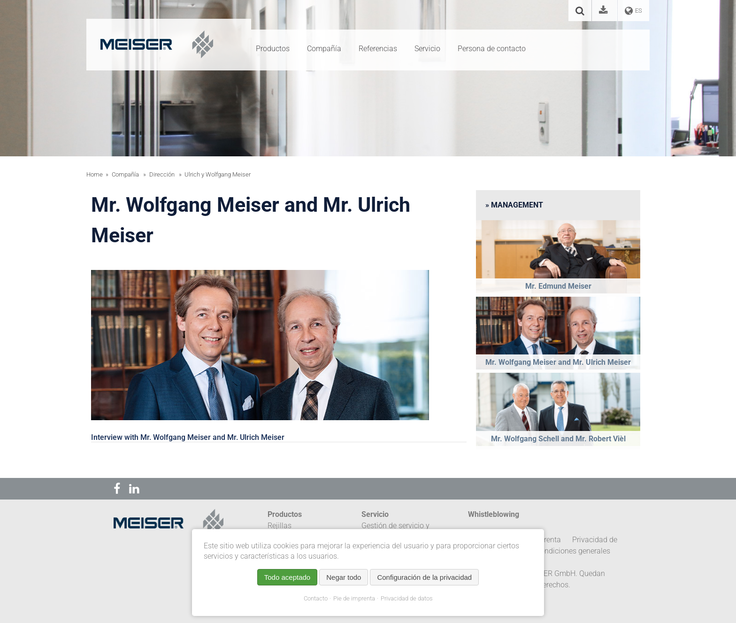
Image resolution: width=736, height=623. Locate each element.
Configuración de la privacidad (424, 577)
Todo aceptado (287, 577)
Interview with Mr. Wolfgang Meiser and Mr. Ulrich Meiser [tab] (187, 437)
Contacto (316, 598)
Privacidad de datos (407, 598)
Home (94, 174)
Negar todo (343, 577)
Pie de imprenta (354, 598)
